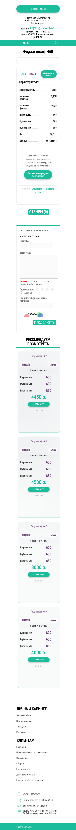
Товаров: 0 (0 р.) (38, 9)
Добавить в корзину (48, 74)
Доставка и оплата (25, 774)
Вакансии (21, 747)
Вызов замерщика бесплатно (37, 174)
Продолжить (44, 323)
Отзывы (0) (38, 212)
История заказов (24, 721)
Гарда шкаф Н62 (39, 356)
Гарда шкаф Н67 (39, 526)
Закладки (21, 726)
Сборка (20, 763)
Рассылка (21, 732)
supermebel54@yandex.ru (35, 805)
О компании (22, 758)
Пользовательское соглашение (32, 752)
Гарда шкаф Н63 (39, 441)
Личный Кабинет (24, 715)
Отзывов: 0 (37, 189)
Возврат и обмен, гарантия (29, 780)
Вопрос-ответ (23, 769)
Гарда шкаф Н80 (39, 611)
